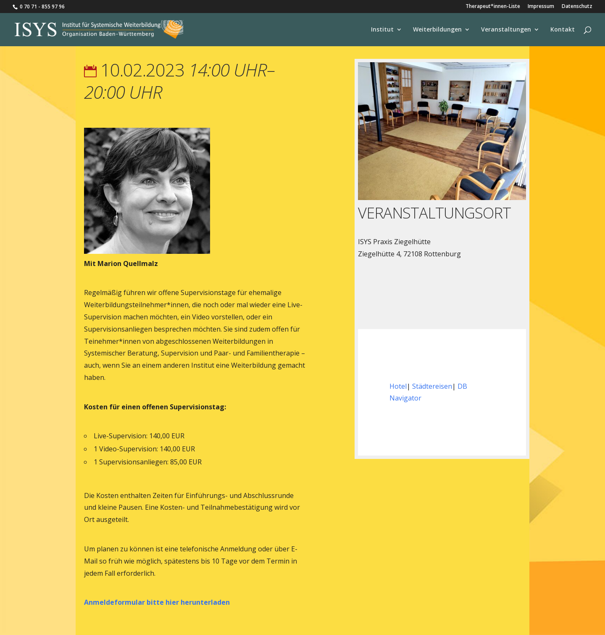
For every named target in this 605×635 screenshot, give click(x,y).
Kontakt (562, 29)
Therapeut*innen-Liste (493, 7)
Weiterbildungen (437, 29)
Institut (382, 29)
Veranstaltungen (506, 29)
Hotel (398, 386)
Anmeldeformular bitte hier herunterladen (157, 602)
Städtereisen (432, 386)
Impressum (541, 7)
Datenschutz (577, 7)
